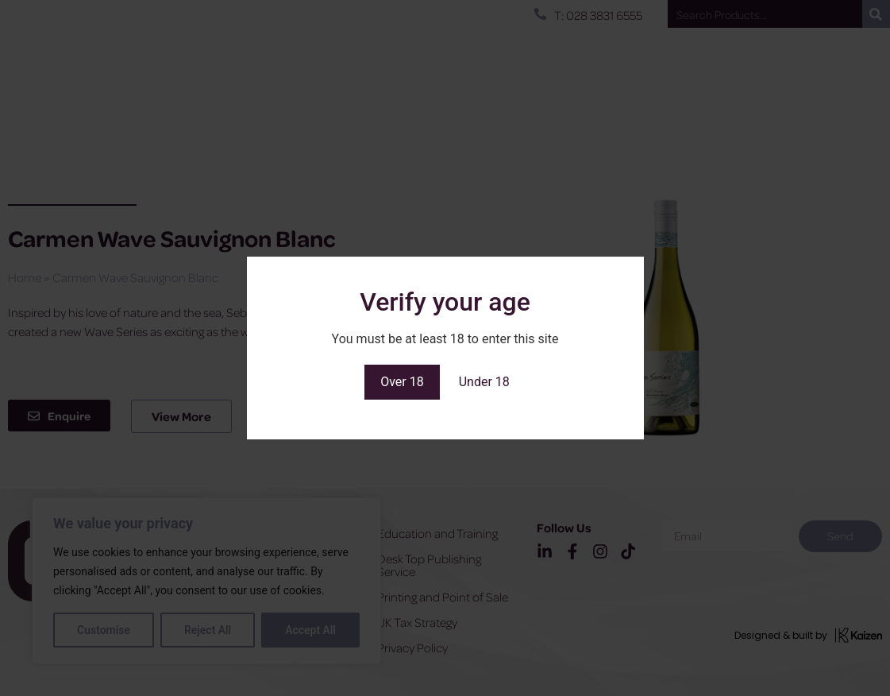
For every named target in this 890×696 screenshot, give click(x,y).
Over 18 (402, 381)
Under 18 (484, 381)
